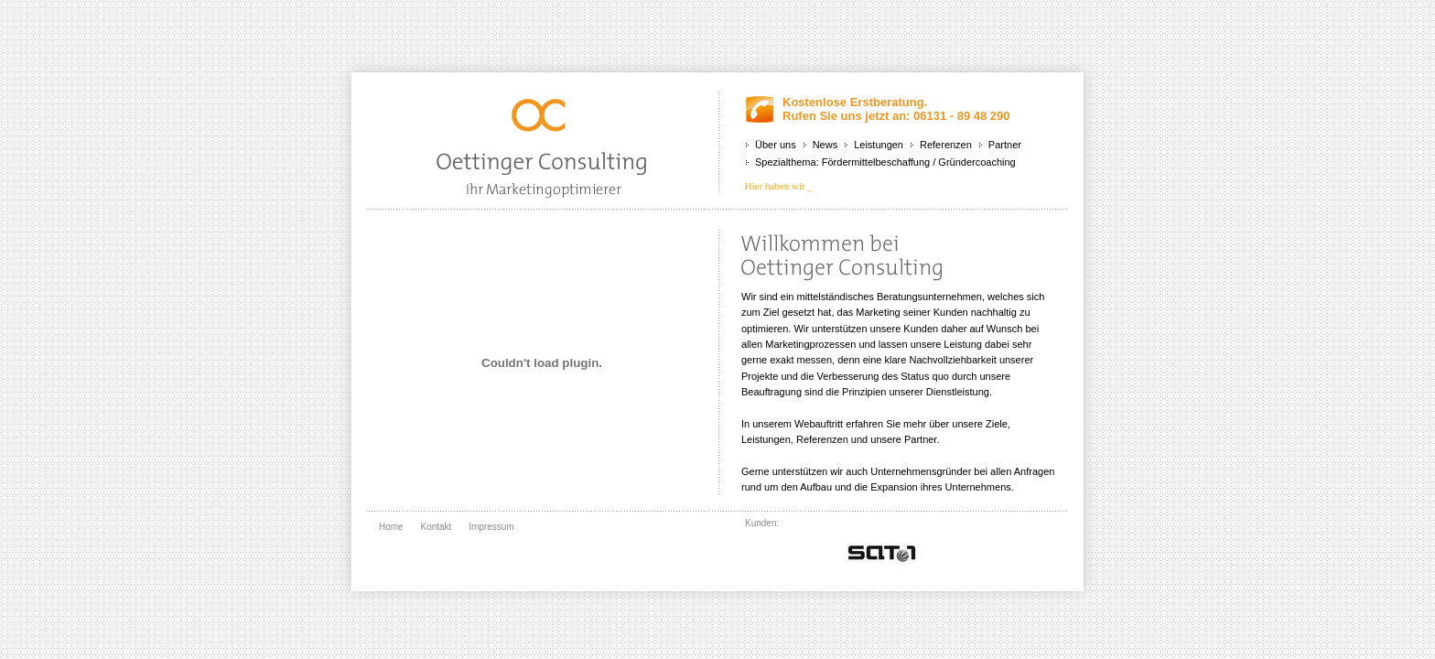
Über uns (775, 144)
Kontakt (435, 527)
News (825, 144)
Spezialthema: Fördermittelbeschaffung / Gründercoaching (885, 162)
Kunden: (762, 523)
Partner (1004, 144)
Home (391, 527)
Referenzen (946, 144)
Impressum (491, 527)
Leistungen (878, 144)
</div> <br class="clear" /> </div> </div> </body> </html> (882, 551)
